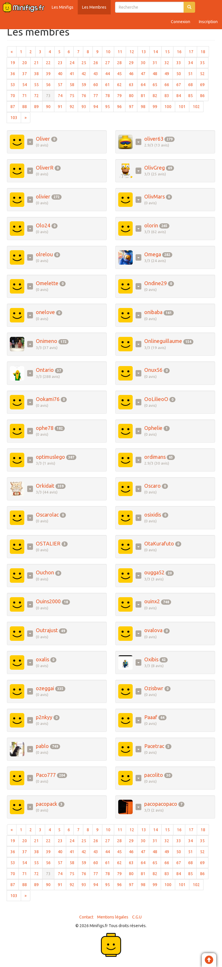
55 (38, 84)
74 (62, 95)
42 (86, 73)
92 (74, 106)
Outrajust (47, 630)
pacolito (153, 775)
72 (38, 95)
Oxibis (151, 659)
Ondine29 (155, 283)
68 (192, 84)
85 (192, 95)
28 (121, 62)
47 (145, 73)
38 (38, 73)
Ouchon (45, 572)
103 (15, 117)
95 (109, 106)
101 (184, 106)
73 (50, 95)
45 (121, 73)
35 (204, 62)
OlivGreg (154, 167)
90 (50, 106)
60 (97, 84)
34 (192, 62)
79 (121, 95)
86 (204, 95)
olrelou (44, 254)
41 (74, 73)
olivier (43, 196)
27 (109, 62)
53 (14, 84)
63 (133, 84)
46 (133, 73)
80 (133, 95)
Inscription (208, 21)
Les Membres (94, 7)
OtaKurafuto (159, 543)
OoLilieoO (156, 399)
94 (97, 106)
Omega (152, 254)
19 (14, 62)
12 (134, 51)
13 (145, 51)
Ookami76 (48, 399)
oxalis (42, 659)
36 (14, 73)
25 (86, 62)
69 (204, 84)
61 (109, 84)
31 (157, 62)
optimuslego (50, 457)
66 (168, 84)
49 (168, 73)
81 (145, 95)
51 (192, 73)
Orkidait (45, 486)
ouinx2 (152, 601)
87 (14, 106)
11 (122, 51)
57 (62, 84)
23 (62, 62)
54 (26, 84)
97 (133, 106)
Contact (86, 917)
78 (109, 95)
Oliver (43, 139)
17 (193, 51)
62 (121, 84)
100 (169, 106)
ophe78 (44, 428)
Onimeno (46, 341)
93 (86, 106)
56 (50, 84)
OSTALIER (48, 543)
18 (205, 51)
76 (86, 95)
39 (50, 73)
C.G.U (137, 917)
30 (145, 62)
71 (26, 95)
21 (38, 62)
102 (198, 106)
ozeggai (45, 688)
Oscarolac (47, 514)
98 (145, 106)
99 (157, 106)
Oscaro (152, 486)
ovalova (153, 630)
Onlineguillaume (163, 341)
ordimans (155, 457)
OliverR (44, 167)
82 (157, 95)
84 (180, 95)
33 (180, 62)
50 (180, 73)
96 (121, 106)
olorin (151, 225)
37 (26, 73)
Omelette (47, 283)
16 (181, 51)
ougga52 (154, 572)
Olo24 (43, 225)
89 (38, 106)
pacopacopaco (160, 804)
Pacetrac (154, 746)
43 (97, 73)
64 (145, 84)
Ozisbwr (153, 688)
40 (62, 73)
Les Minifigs (62, 7)
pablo (42, 746)
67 (180, 84)
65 (157, 84)
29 (133, 62)
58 (74, 84)
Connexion (180, 21)
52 (204, 73)
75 (74, 95)
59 (86, 84)
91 (62, 106)
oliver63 (153, 139)
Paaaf (150, 717)
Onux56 (153, 370)
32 (168, 62)
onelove (45, 312)
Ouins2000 (48, 601)
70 (14, 95)
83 (168, 95)
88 (26, 106)
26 (97, 62)
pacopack (46, 804)
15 (169, 51)
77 (97, 95)
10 (110, 51)
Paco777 (46, 775)
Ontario (45, 370)
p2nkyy (44, 717)
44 (109, 73)
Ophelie (153, 428)
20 (26, 62)
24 (74, 62)
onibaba (153, 312)
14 (157, 51)
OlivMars (154, 196)
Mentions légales (112, 917)
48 (157, 73)
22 (50, 62)
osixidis (152, 514)
